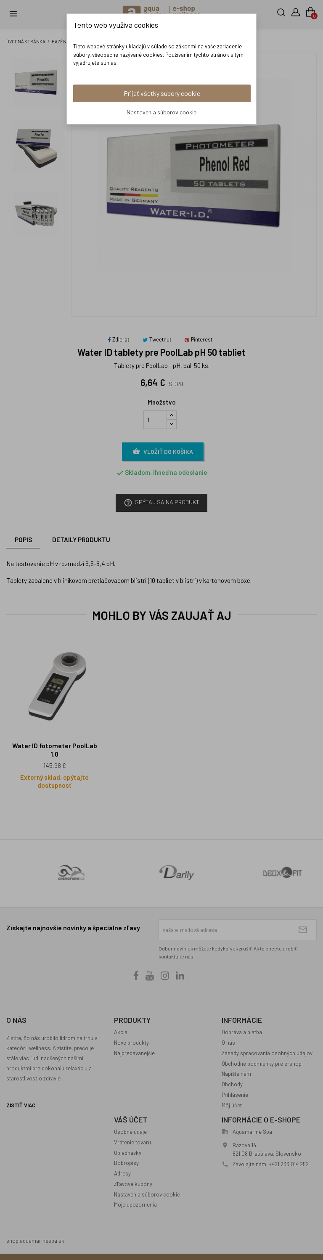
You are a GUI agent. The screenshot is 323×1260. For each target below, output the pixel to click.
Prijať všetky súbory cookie (162, 93)
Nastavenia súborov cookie (161, 112)
